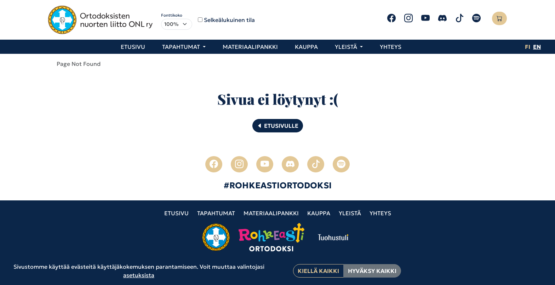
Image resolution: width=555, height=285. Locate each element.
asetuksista (138, 275)
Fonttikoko (171, 15)
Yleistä (350, 213)
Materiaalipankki (250, 46)
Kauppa (306, 46)
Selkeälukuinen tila (229, 19)
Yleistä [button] (347, 46)
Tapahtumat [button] (181, 46)
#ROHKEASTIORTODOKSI (278, 185)
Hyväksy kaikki (372, 270)
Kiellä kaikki (318, 270)
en (537, 46)
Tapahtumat (216, 213)
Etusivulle (277, 125)
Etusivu (133, 46)
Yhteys (390, 46)
